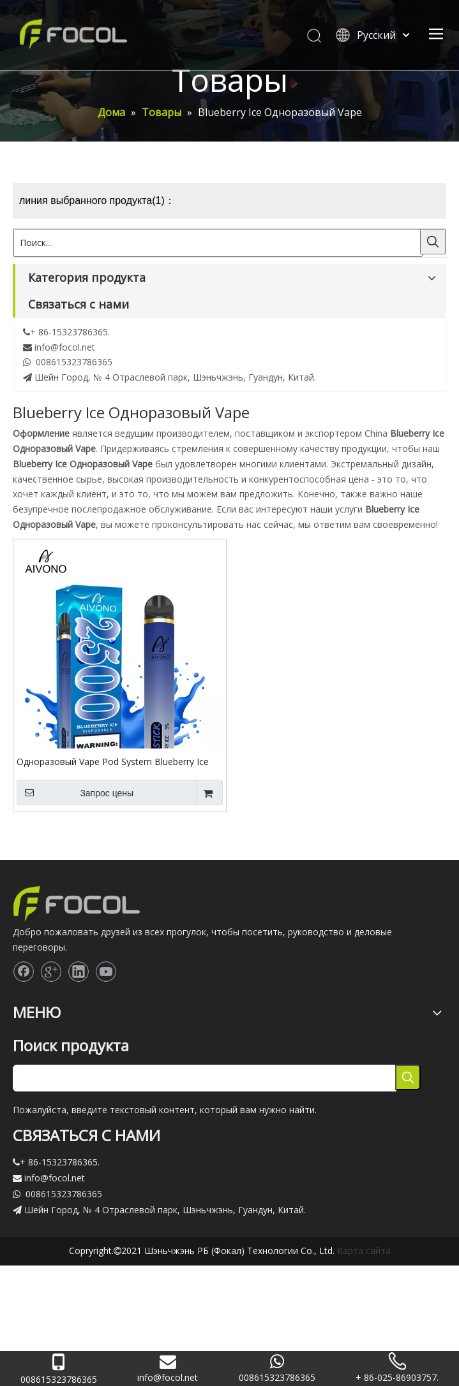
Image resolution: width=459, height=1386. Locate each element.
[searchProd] (204, 1078)
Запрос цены (75, 792)
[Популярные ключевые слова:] (433, 241)
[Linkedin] (78, 971)
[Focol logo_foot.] (76, 903)
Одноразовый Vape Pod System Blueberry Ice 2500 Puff (113, 761)
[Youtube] (106, 971)
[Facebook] (23, 971)
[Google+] (51, 971)
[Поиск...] (218, 243)
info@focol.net (64, 347)
